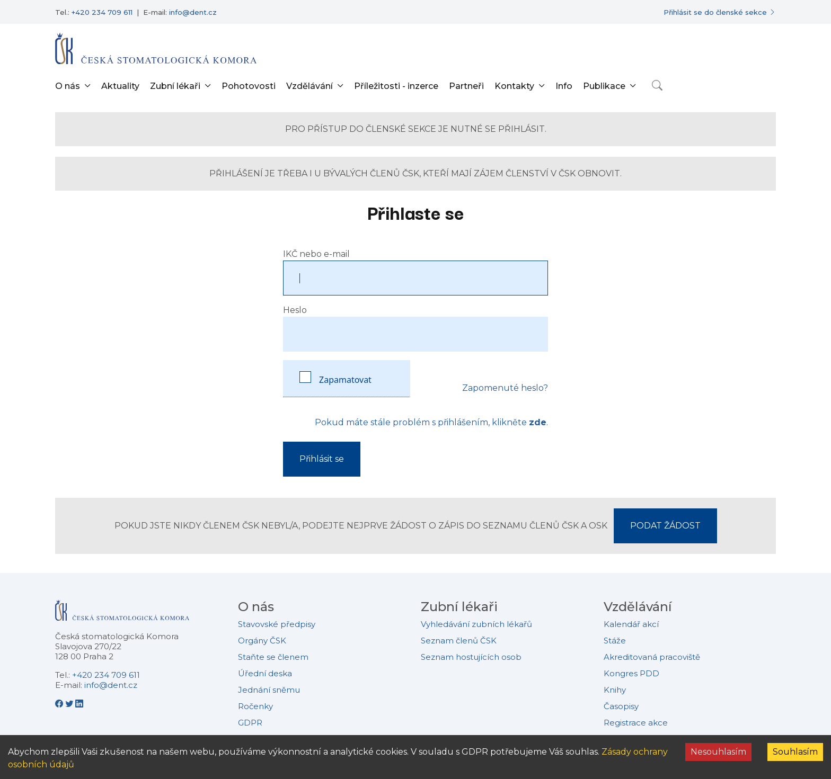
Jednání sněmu (269, 690)
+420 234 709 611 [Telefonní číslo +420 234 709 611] (102, 12)
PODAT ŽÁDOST (665, 526)
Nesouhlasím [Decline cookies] (718, 752)
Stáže (615, 640)
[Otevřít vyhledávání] (657, 85)
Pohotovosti (249, 86)
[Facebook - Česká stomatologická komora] (60, 704)
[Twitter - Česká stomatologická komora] (70, 704)
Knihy (615, 690)
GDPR (250, 723)
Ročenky (255, 706)
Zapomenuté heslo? (505, 388)
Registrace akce (636, 723)
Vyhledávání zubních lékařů (476, 624)
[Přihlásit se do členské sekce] (720, 12)
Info (563, 86)
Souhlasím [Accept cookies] (795, 752)
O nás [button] (67, 86)
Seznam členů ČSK (459, 640)
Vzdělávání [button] (309, 86)
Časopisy (621, 706)
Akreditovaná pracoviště (652, 657)
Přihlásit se (321, 459)
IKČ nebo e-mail (316, 254)
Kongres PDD (631, 673)
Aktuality (120, 86)
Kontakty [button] (514, 86)
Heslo (295, 310)
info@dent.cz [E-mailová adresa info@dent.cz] (193, 12)
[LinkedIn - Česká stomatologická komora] (79, 704)
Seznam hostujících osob (471, 657)
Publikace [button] (604, 86)
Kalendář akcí (631, 624)
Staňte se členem (273, 657)
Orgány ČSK (262, 640)
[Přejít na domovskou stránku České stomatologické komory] (122, 615)
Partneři (466, 86)
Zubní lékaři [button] (175, 86)
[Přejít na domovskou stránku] (156, 48)
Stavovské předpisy (276, 624)
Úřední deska (265, 673)
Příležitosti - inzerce (396, 86)
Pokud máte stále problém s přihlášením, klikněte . (431, 422)
